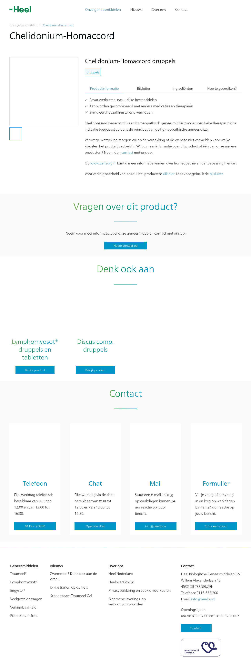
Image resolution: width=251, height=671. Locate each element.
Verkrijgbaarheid (23, 586)
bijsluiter (216, 173)
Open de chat (95, 505)
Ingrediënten (182, 88)
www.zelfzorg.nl (103, 163)
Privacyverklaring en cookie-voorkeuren (139, 569)
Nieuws (136, 9)
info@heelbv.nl (203, 578)
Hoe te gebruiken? (222, 88)
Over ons (159, 9)
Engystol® (17, 569)
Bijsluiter (143, 88)
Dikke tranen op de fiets (69, 566)
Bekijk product (35, 370)
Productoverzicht (23, 595)
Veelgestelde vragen (26, 578)
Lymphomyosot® (23, 561)
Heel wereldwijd (121, 561)
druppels (92, 72)
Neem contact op (126, 245)
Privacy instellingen (52, 663)
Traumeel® (18, 553)
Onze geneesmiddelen (103, 9)
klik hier (168, 173)
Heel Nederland (120, 553)
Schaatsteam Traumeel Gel (71, 575)
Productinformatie (104, 88)
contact (127, 152)
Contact (181, 9)
